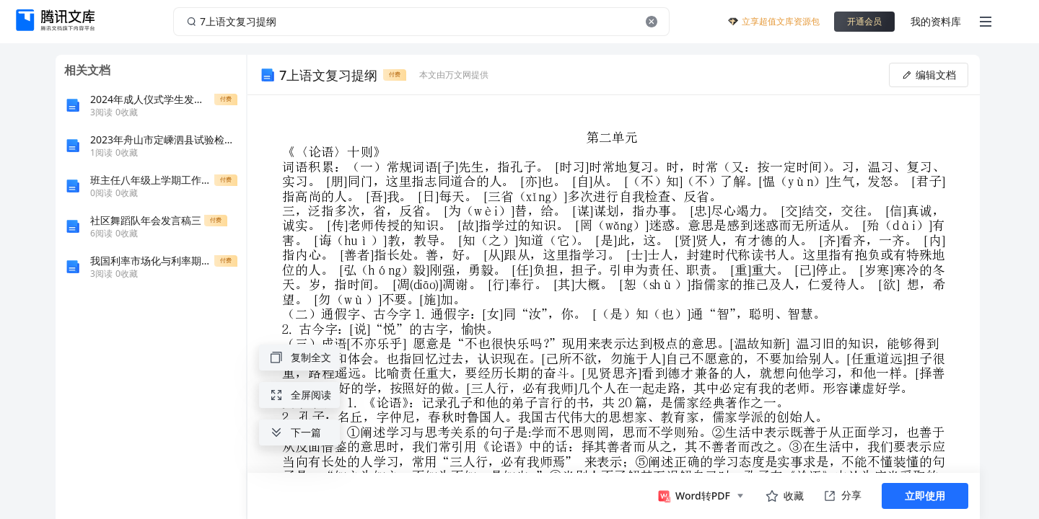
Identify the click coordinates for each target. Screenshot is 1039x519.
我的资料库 (936, 21)
